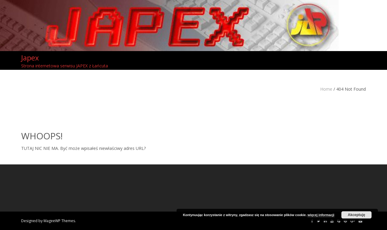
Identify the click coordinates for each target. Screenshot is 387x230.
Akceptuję (356, 215)
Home (326, 89)
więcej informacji (320, 215)
